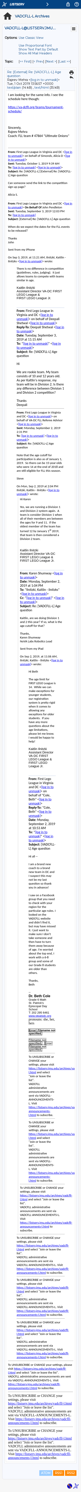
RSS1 (58, 1473)
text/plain (14, 88)
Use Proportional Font (35, 45)
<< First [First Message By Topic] (25, 61)
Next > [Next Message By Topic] (51, 61)
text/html (41, 88)
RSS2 (71, 1473)
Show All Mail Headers (35, 53)
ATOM (46, 1473)
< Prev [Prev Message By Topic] (38, 61)
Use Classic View (31, 38)
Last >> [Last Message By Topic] (64, 61)
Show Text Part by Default (38, 49)
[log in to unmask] (44, 80)
